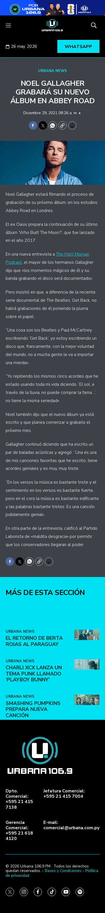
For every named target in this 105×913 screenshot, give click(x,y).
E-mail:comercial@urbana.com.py (71, 825)
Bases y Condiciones (63, 870)
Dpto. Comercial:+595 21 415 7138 (19, 799)
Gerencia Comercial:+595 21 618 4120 (19, 831)
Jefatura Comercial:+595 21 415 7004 (64, 793)
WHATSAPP (78, 47)
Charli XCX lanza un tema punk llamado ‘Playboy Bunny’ (34, 699)
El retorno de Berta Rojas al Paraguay (34, 666)
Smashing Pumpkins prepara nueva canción (33, 735)
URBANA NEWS (52, 70)
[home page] (52, 25)
